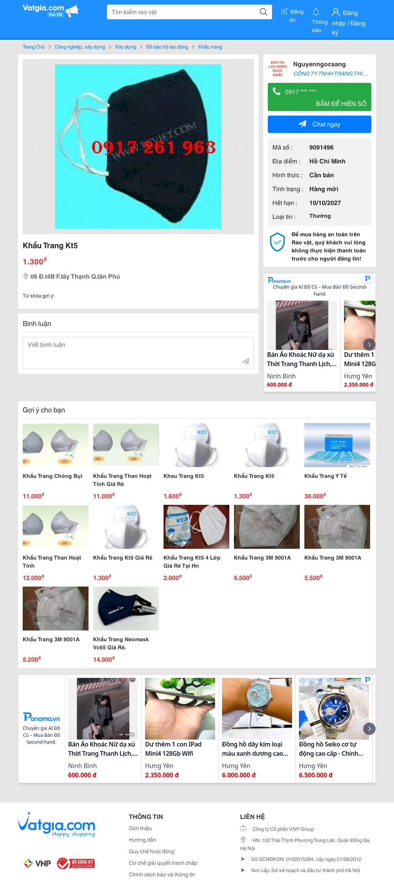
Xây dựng (125, 46)
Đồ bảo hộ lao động (167, 46)
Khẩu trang (210, 46)
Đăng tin (292, 12)
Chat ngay (320, 123)
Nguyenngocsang (319, 63)
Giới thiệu (140, 828)
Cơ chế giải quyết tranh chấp (163, 862)
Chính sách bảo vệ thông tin (162, 874)
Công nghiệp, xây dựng (80, 46)
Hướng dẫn (142, 839)
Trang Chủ (34, 46)
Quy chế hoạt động (151, 851)
